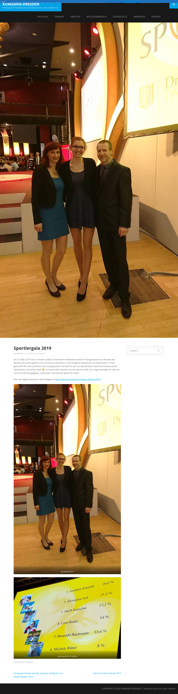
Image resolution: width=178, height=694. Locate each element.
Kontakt (156, 16)
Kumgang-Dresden (21, 4)
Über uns (75, 16)
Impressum (139, 16)
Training (59, 16)
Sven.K (42, 353)
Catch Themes (168, 688)
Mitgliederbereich (96, 16)
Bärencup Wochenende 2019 (107, 673)
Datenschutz (120, 16)
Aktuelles (42, 16)
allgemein (30, 662)
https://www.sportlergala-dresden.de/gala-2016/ (78, 379)
